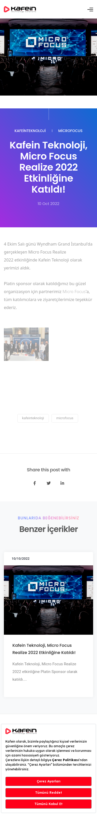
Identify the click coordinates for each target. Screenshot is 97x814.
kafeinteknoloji (30, 130)
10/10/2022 (20, 558)
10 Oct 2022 (48, 203)
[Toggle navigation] (90, 9)
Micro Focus (74, 291)
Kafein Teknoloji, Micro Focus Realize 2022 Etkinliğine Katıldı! (44, 649)
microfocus (70, 130)
